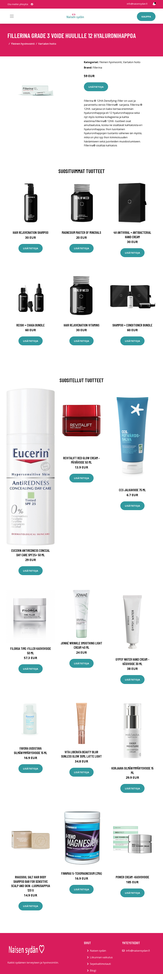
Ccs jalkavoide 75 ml (132, 490)
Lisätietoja (96, 86)
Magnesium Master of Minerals (81, 232)
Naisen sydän (98, 950)
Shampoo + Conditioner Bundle (132, 325)
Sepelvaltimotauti (100, 964)
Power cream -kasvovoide (132, 877)
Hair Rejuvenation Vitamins (81, 325)
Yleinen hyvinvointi (23, 43)
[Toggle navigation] (11, 16)
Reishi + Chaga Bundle (30, 325)
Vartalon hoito (47, 43)
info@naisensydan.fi (137, 3)
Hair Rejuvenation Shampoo (30, 232)
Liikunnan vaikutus (101, 957)
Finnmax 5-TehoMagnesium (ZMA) (81, 873)
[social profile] (32, 4)
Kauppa (146, 16)
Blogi (93, 970)
